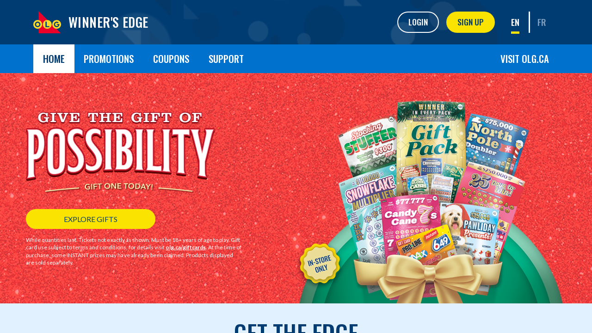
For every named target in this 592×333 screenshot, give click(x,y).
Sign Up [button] (470, 22)
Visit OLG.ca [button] (524, 58)
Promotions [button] (109, 58)
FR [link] (541, 22)
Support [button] (226, 58)
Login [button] (418, 22)
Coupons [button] (171, 58)
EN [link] (515, 22)
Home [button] (54, 58)
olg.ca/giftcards (186, 247)
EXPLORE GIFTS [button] (90, 219)
